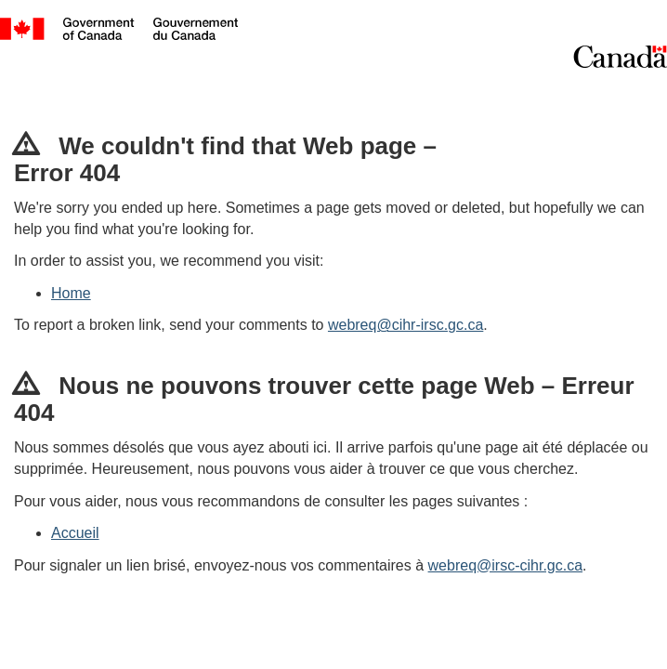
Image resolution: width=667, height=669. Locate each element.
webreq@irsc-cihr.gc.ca (505, 565)
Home (71, 293)
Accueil (75, 533)
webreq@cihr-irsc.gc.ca (405, 325)
